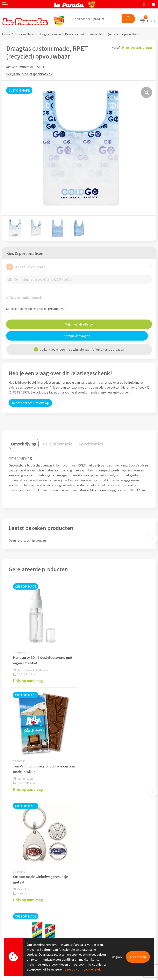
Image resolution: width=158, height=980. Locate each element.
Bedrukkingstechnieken (97, 900)
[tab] (24, 444)
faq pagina (56, 392)
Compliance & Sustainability (101, 843)
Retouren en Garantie (17, 919)
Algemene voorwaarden (97, 849)
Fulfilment (9, 932)
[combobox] (95, 18)
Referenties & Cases (95, 837)
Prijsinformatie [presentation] (57, 444)
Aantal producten (26, 266)
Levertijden (10, 913)
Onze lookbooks (92, 913)
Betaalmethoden (14, 926)
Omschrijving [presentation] (23, 444)
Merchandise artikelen (96, 894)
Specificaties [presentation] (91, 444)
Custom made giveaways (98, 888)
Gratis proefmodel (15, 900)
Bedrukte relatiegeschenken (101, 906)
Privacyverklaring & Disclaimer (102, 856)
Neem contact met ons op (30, 403)
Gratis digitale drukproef (19, 907)
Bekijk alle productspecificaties (29, 74)
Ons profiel (89, 830)
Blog (84, 919)
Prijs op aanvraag (28, 679)
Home (6, 34)
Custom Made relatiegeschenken (38, 34)
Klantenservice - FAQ (16, 894)
